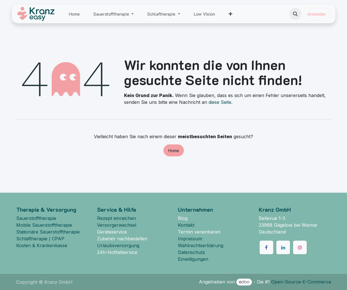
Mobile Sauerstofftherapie (44, 225)
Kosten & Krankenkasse (41, 245)
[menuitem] (74, 14)
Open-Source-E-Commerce (301, 282)
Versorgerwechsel (116, 225)
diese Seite (220, 102)
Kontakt (186, 225)
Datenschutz (191, 252)
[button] (295, 14)
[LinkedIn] (283, 247)
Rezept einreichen (116, 218)
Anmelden (316, 14)
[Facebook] (266, 247)
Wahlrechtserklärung (200, 245)
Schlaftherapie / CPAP (40, 238)
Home (173, 150)
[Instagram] (300, 247)
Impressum (190, 238)
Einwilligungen (193, 259)
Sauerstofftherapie (36, 218)
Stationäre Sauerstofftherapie (48, 232)
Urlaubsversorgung (118, 245)
